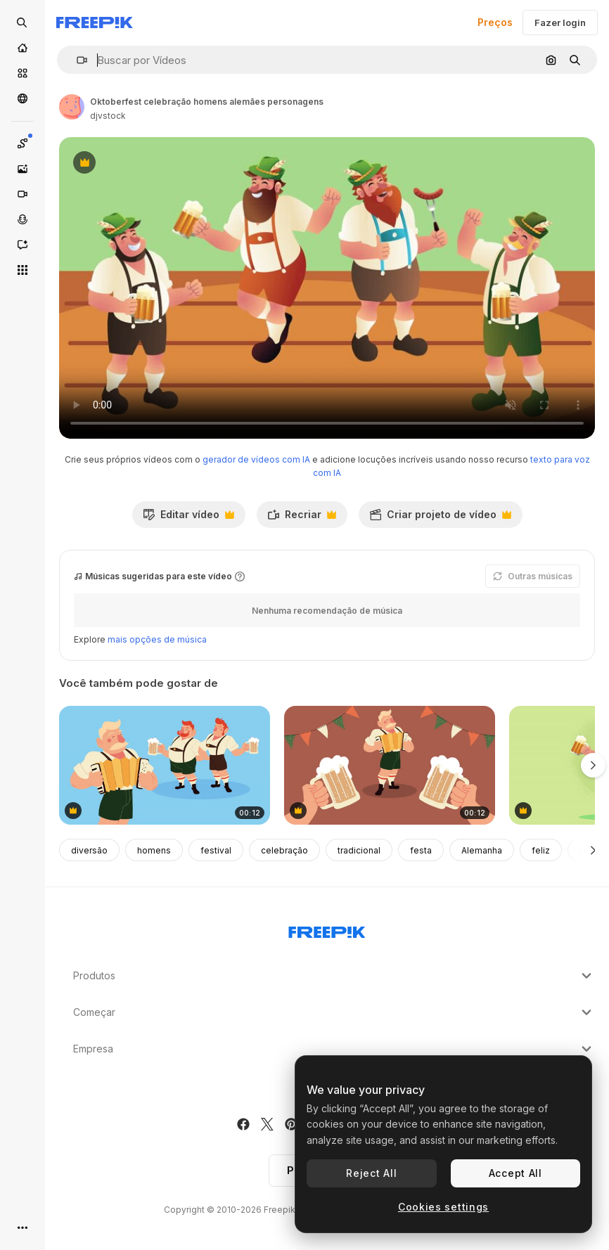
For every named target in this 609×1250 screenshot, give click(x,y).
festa (421, 850)
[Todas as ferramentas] (22, 270)
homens (154, 850)
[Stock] (22, 73)
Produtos (334, 975)
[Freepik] (94, 22)
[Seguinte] (593, 850)
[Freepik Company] (327, 929)
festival (215, 850)
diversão (89, 850)
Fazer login (560, 22)
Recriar (301, 518)
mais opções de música (157, 639)
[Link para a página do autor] (71, 107)
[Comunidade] (22, 98)
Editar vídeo (188, 518)
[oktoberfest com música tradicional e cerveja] (389, 765)
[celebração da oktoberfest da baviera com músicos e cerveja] (164, 765)
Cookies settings (443, 1207)
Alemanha (481, 850)
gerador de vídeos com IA (256, 459)
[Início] (22, 48)
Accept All (515, 1173)
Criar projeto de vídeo (440, 518)
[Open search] (22, 22)
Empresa (334, 1048)
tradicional (359, 850)
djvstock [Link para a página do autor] (108, 115)
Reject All (371, 1173)
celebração (284, 850)
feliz (541, 850)
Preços (495, 22)
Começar (334, 1012)
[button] (76, 60)
